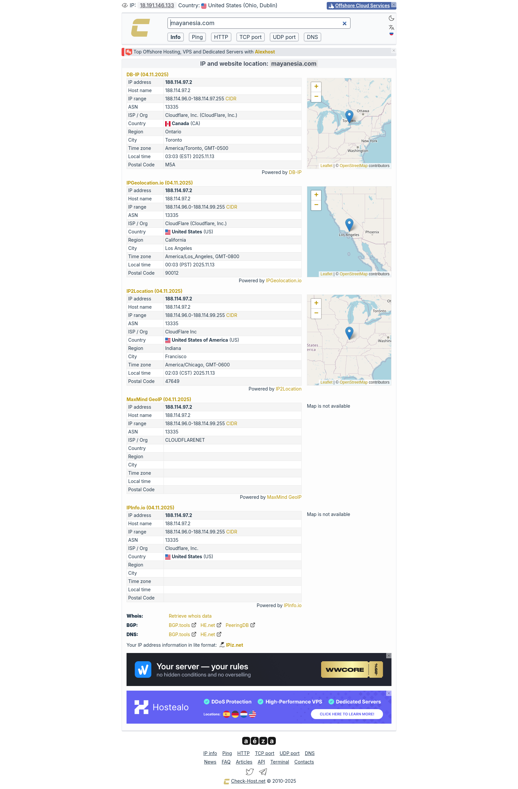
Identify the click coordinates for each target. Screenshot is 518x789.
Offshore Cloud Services (362, 5)
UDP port (289, 753)
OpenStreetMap (354, 165)
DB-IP (295, 172)
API (261, 762)
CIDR (230, 98)
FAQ (226, 762)
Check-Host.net (244, 781)
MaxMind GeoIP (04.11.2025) (159, 399)
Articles (244, 762)
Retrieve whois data (190, 616)
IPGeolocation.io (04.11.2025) (160, 183)
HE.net (211, 625)
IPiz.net (231, 645)
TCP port (265, 753)
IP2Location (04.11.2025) (154, 291)
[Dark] (391, 18)
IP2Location (289, 389)
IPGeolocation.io (284, 280)
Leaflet (326, 165)
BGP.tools (183, 625)
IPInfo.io (293, 605)
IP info (210, 753)
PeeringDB (240, 625)
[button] (349, 116)
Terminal (279, 762)
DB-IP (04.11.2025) (147, 74)
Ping (227, 753)
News (210, 762)
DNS (310, 753)
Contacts (304, 762)
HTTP (243, 753)
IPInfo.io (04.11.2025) (150, 507)
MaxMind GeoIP (284, 497)
